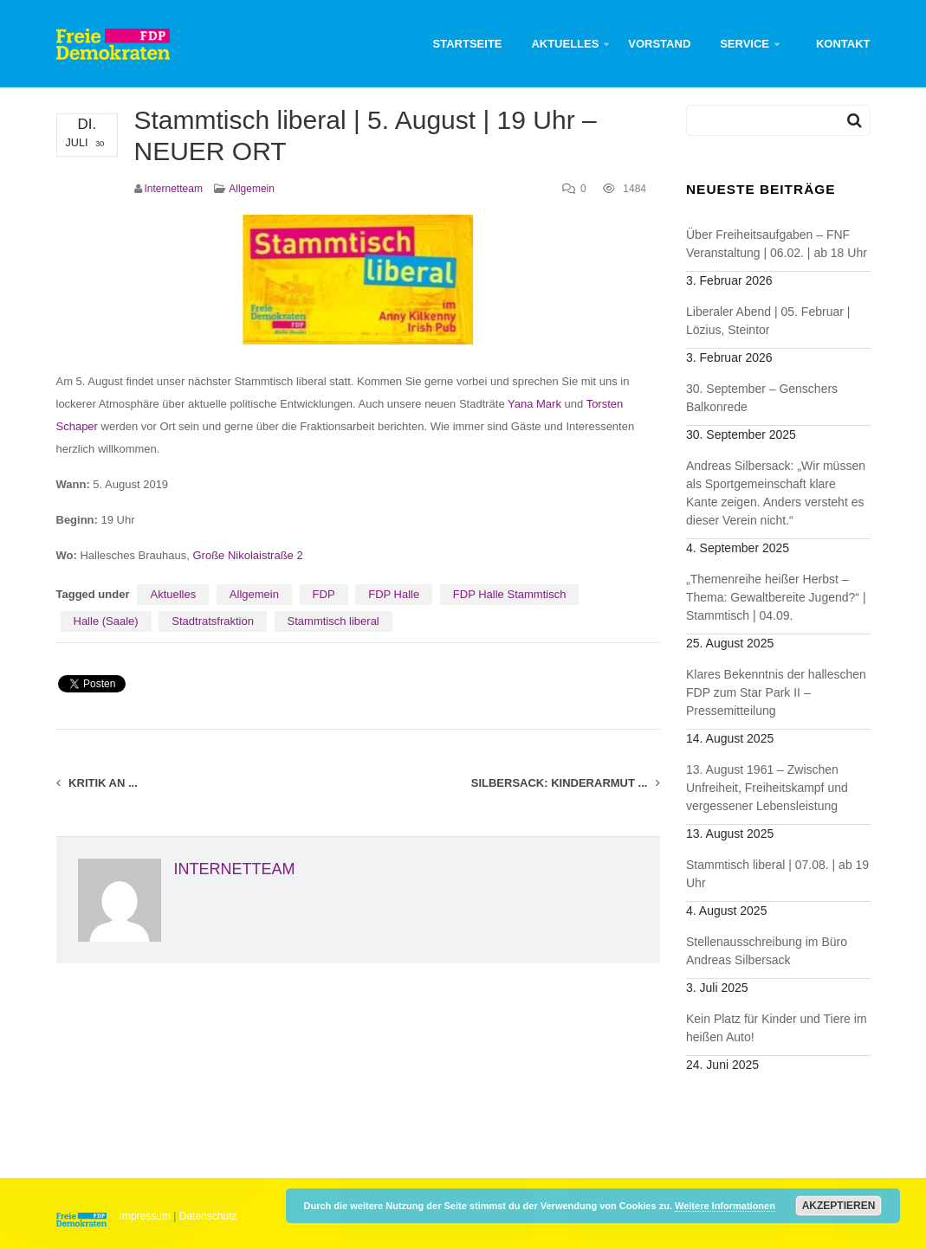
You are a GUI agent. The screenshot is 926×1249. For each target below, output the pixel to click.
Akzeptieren (839, 1206)
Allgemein (252, 189)
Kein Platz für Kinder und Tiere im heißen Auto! (776, 1028)
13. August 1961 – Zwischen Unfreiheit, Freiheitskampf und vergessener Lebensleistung (767, 788)
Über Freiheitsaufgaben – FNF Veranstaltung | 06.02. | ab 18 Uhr (776, 244)
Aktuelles (565, 43)
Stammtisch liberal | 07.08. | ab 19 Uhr (777, 874)
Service (744, 43)
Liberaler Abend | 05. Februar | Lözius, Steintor (768, 321)
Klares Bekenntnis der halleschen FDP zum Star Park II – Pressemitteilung (776, 692)
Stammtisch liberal (333, 621)
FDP (324, 594)
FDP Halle (393, 594)
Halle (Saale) (106, 621)
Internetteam (174, 189)
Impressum (145, 1216)
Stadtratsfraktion (213, 621)
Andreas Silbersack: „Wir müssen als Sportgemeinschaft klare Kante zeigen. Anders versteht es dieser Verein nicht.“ (775, 493)
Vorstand (659, 43)
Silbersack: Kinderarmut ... (565, 782)
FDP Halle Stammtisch (510, 594)
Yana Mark (534, 403)
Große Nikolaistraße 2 (248, 555)
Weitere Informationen (725, 1206)
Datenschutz (208, 1216)
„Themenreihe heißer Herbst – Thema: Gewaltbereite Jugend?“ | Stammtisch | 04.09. (776, 597)
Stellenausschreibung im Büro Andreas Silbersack (766, 951)
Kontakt (843, 43)
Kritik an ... (97, 782)
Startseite (467, 43)
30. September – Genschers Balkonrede (762, 398)
